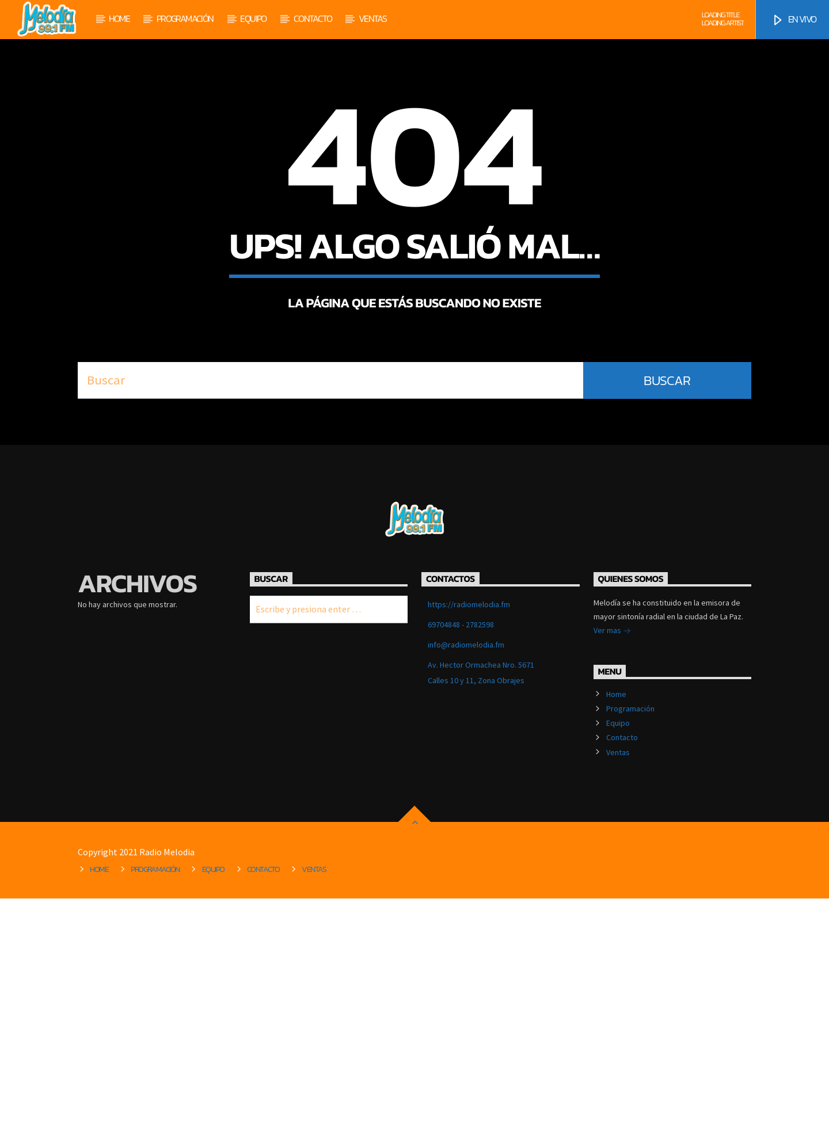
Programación (185, 18)
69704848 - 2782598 (461, 857)
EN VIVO (793, 19)
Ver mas (612, 864)
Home (119, 18)
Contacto (313, 18)
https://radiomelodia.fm (469, 837)
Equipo (253, 18)
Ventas (372, 18)
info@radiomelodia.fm (466, 877)
